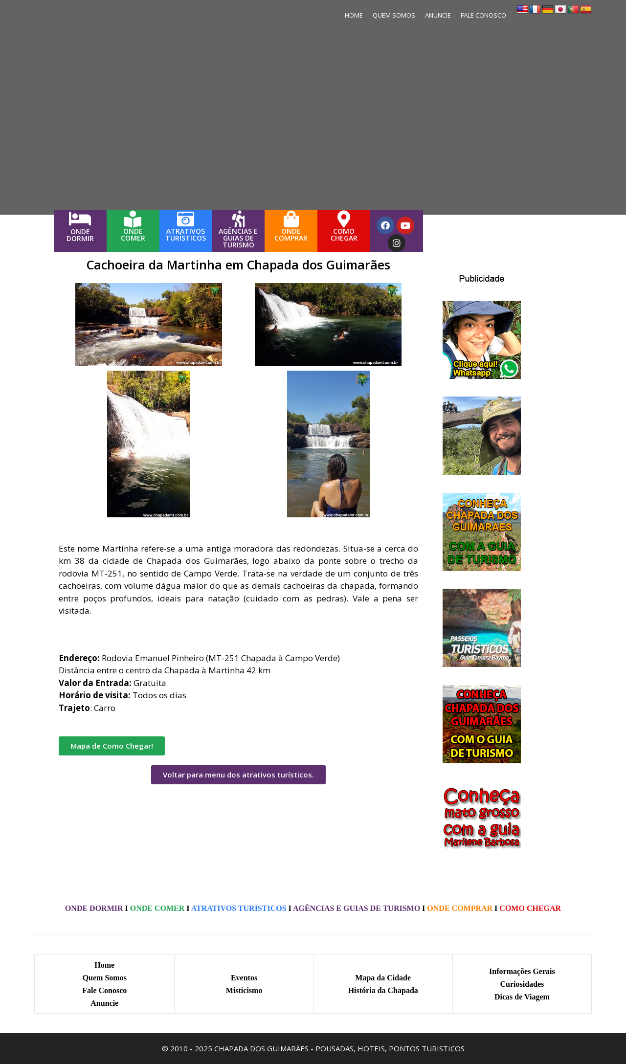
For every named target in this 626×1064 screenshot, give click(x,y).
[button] (112, 745)
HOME (354, 15)
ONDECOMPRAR (291, 234)
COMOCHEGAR (344, 234)
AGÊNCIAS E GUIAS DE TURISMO (238, 237)
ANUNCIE (438, 15)
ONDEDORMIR (80, 235)
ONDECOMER (133, 234)
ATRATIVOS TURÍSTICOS (185, 234)
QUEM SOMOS (394, 15)
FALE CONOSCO (483, 15)
